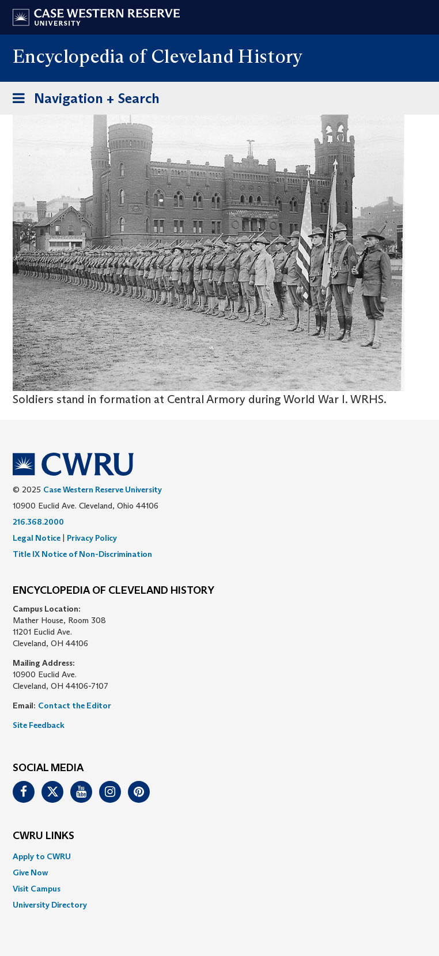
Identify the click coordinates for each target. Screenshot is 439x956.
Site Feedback (39, 725)
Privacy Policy (92, 538)
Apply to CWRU (42, 856)
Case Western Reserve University (102, 489)
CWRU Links (43, 836)
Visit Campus (36, 888)
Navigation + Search (82, 100)
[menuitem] (219, 856)
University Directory (50, 905)
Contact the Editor (74, 705)
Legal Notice (36, 538)
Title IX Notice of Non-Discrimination (82, 554)
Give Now (30, 872)
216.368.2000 (38, 522)
